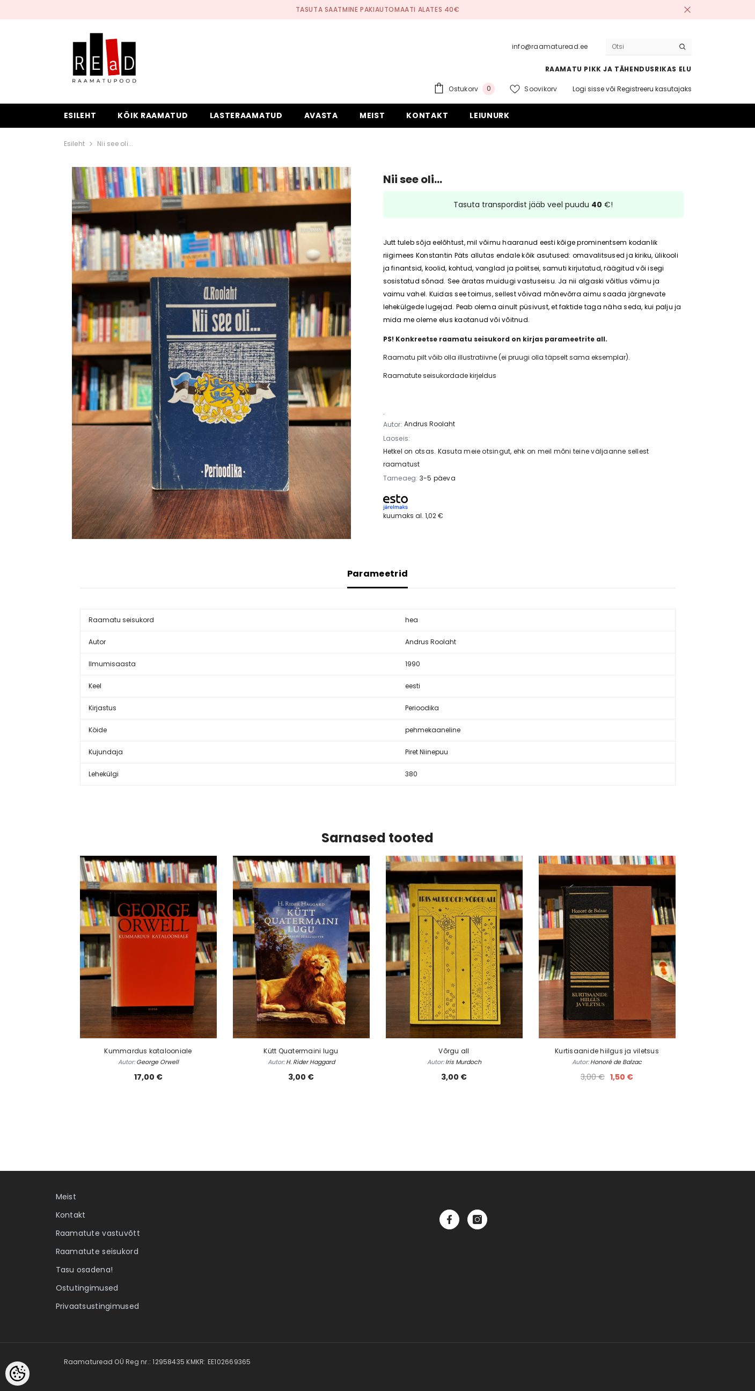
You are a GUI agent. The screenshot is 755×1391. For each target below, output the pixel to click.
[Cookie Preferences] (17, 1373)
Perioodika (422, 707)
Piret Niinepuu (426, 751)
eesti (412, 685)
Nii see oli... (115, 143)
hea (411, 619)
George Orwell (157, 1062)
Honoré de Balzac (616, 1062)
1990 (412, 663)
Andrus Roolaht (429, 423)
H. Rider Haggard (310, 1062)
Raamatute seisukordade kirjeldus (439, 375)
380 (411, 773)
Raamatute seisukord (97, 1251)
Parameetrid (377, 573)
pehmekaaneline (432, 729)
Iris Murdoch (463, 1062)
